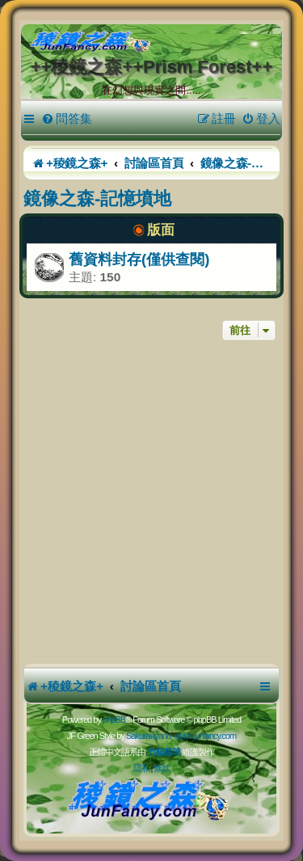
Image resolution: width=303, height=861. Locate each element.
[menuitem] (66, 119)
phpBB (114, 719)
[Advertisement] (151, 504)
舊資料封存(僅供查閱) (139, 259)
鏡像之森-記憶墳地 (97, 198)
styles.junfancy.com (205, 736)
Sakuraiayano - (150, 736)
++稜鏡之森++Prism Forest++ (152, 67)
